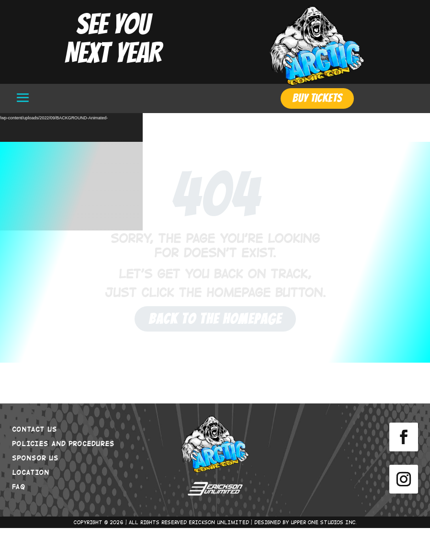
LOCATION (30, 484)
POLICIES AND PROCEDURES (63, 455)
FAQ (18, 498)
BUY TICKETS (317, 98)
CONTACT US (34, 441)
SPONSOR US (35, 469)
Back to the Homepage (215, 330)
